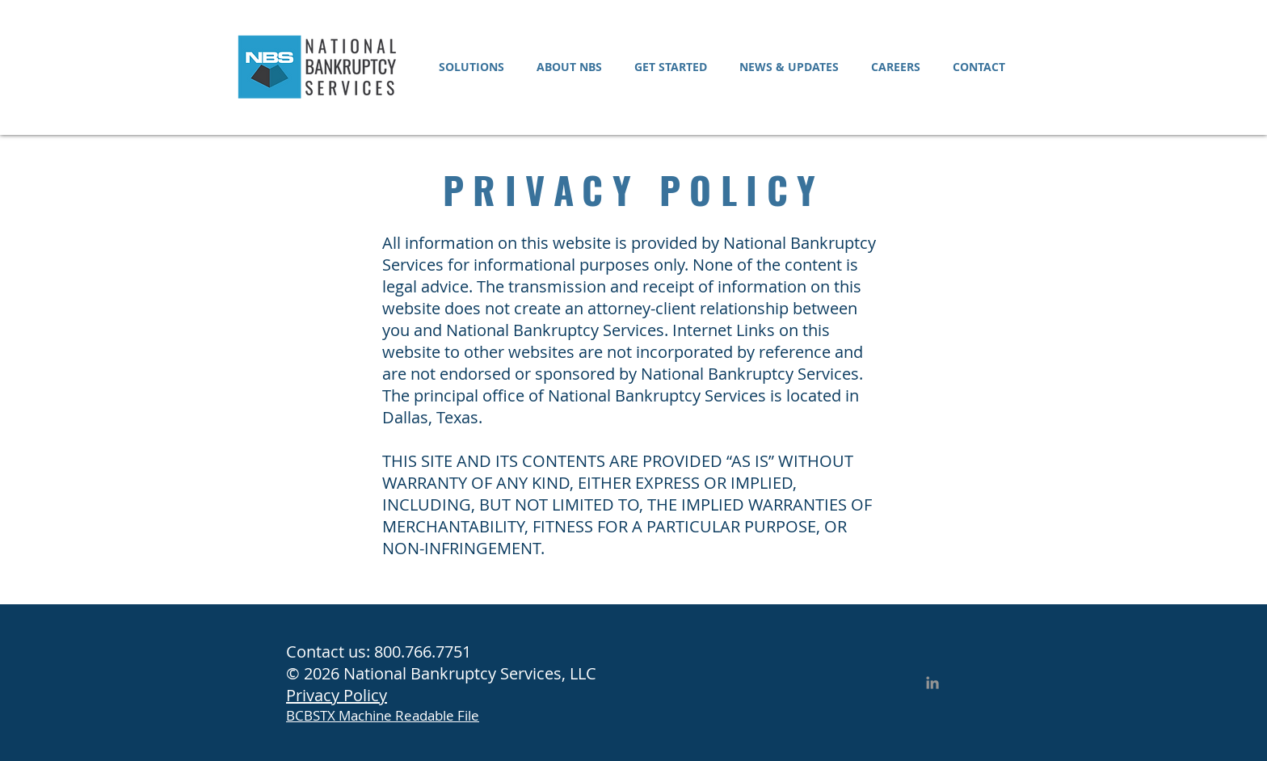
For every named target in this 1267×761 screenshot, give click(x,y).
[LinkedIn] (932, 683)
